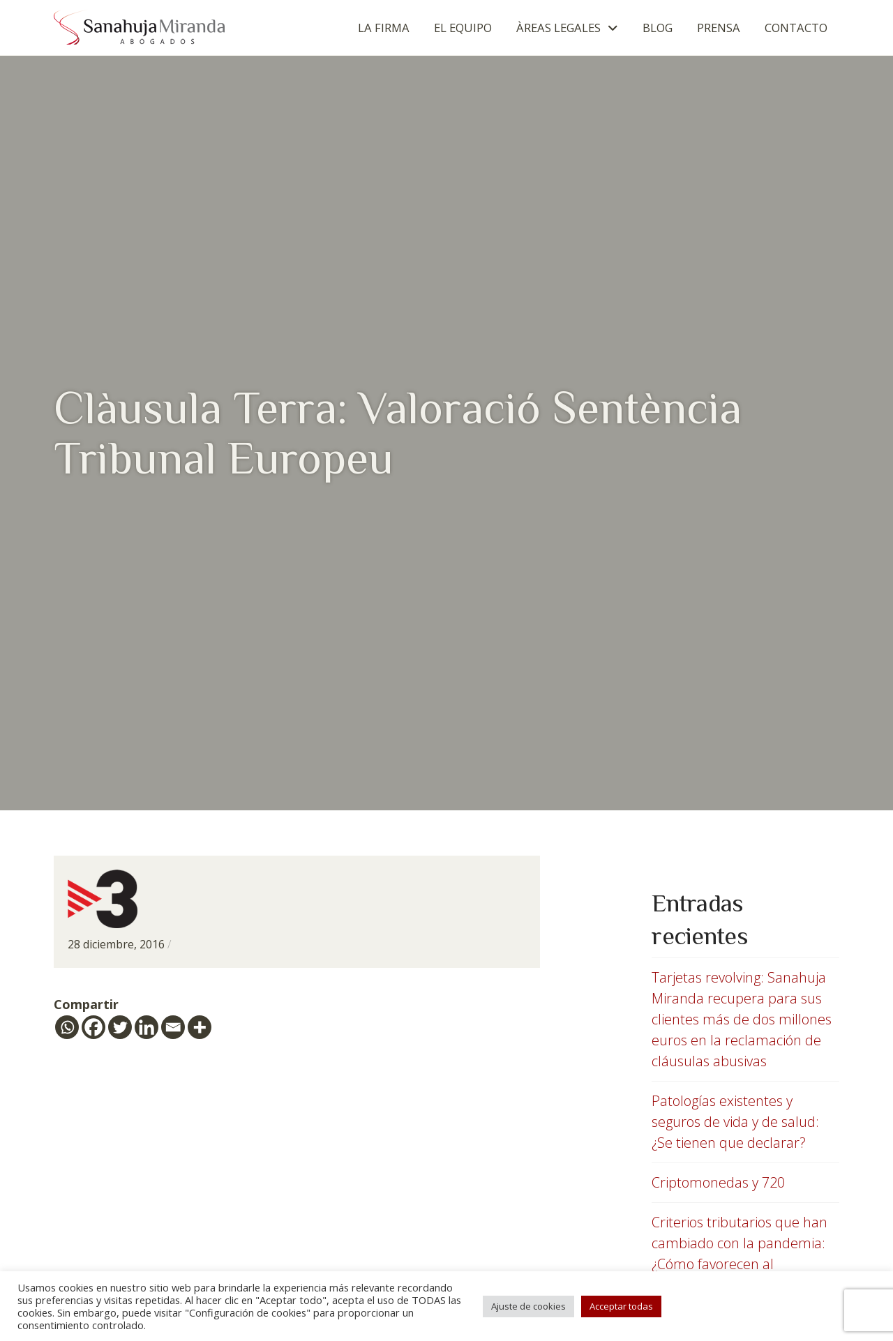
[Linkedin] (146, 1027)
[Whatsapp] (67, 1027)
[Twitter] (120, 1027)
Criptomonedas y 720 (718, 1182)
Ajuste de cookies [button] (528, 1306)
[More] (199, 1027)
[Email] (173, 1027)
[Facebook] (93, 1027)
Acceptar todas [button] (621, 1306)
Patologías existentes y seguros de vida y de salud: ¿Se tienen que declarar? (735, 1121)
